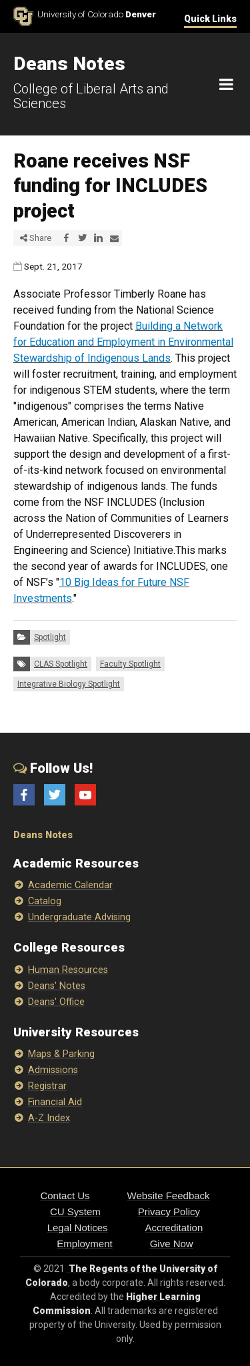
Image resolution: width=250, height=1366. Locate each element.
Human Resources (68, 970)
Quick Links (210, 18)
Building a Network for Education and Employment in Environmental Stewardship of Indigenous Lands (123, 342)
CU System (75, 1211)
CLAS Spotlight (60, 664)
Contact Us (64, 1195)
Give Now (171, 1243)
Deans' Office (56, 1002)
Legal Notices (77, 1227)
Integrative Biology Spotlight (68, 684)
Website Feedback (168, 1195)
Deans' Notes (56, 986)
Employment (84, 1243)
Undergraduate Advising (79, 917)
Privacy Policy (169, 1211)
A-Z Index (49, 1118)
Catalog (44, 901)
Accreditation (174, 1227)
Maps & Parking (61, 1054)
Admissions (53, 1070)
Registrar (47, 1086)
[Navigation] (226, 84)
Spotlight (50, 637)
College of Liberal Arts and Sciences (91, 96)
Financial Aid (55, 1102)
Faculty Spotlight (130, 664)
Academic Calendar (70, 885)
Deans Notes (43, 835)
